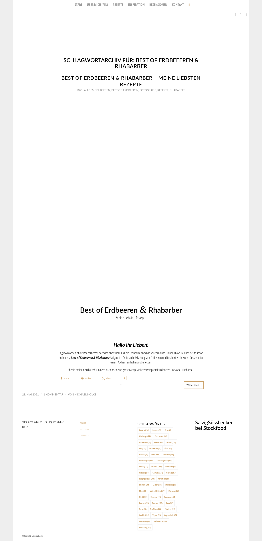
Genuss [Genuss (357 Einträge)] (171, 472)
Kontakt (83, 422)
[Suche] (188, 4)
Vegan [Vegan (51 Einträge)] (156, 515)
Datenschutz (84, 435)
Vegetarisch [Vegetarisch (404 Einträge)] (170, 515)
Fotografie (148, 90)
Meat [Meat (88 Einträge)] (142, 491)
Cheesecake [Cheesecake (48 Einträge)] (161, 436)
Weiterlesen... (193, 385)
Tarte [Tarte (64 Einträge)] (142, 509)
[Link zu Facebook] (235, 14)
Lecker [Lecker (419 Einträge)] (157, 484)
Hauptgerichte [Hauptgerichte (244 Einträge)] (146, 478)
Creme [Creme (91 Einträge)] (158, 442)
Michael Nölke (85, 394)
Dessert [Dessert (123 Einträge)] (171, 442)
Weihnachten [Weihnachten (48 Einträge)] (160, 521)
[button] (68, 378)
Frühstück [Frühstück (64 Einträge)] (170, 466)
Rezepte (162, 90)
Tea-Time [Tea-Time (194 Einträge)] (155, 509)
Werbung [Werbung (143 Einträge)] (145, 527)
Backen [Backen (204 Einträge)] (144, 430)
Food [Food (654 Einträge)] (155, 454)
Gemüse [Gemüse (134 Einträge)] (157, 472)
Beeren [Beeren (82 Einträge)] (156, 430)
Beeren (105, 90)
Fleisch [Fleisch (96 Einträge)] (143, 454)
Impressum (84, 429)
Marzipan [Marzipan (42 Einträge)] (170, 484)
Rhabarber (177, 90)
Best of (116, 90)
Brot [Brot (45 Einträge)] (168, 430)
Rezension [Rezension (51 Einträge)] (169, 497)
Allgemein (91, 90)
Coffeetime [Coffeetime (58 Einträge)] (145, 442)
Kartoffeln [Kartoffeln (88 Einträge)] (163, 478)
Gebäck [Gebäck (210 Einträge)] (144, 472)
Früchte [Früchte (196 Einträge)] (156, 466)
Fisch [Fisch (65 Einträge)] (168, 448)
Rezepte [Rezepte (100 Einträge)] (157, 503)
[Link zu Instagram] (240, 14)
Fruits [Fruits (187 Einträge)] (143, 466)
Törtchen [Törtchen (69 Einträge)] (170, 509)
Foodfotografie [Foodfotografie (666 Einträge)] (164, 460)
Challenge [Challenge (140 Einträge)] (145, 436)
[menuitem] (78, 4)
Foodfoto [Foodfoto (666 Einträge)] (168, 454)
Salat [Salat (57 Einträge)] (169, 503)
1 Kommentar (53, 394)
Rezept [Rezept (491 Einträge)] (144, 503)
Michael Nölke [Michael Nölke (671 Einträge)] (157, 491)
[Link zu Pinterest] (246, 14)
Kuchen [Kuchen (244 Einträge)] (144, 484)
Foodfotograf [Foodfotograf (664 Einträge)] (146, 460)
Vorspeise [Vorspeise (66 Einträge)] (144, 521)
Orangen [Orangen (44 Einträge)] (155, 497)
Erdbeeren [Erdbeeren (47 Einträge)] (155, 448)
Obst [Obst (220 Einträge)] (143, 497)
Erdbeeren (130, 90)
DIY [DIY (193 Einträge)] (142, 448)
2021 (80, 90)
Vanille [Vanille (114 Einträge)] (144, 515)
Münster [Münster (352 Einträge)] (173, 491)
